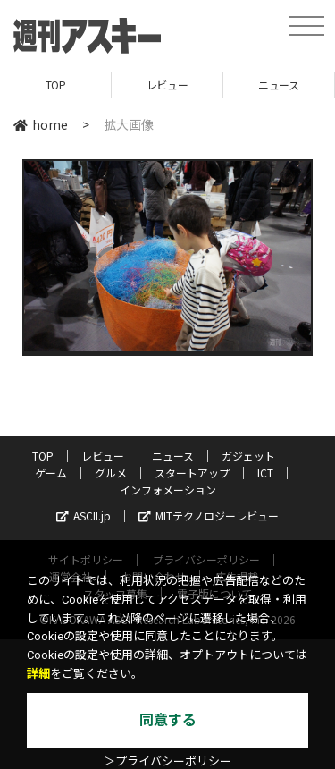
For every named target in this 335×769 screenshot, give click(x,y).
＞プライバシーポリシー (167, 761)
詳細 (38, 673)
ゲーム (51, 472)
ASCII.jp (83, 515)
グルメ (111, 472)
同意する (168, 720)
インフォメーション (168, 489)
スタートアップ (192, 472)
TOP (56, 84)
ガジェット (248, 455)
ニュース (278, 84)
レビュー (167, 84)
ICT (265, 472)
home (40, 124)
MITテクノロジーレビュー (208, 515)
